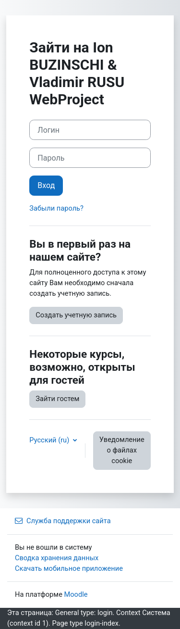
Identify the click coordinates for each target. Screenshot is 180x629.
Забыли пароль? (56, 208)
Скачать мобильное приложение (69, 568)
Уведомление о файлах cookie (121, 450)
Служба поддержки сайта (63, 520)
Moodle (76, 594)
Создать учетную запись (76, 315)
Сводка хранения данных (56, 558)
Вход (46, 185)
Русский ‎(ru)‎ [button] (50, 440)
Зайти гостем (57, 398)
